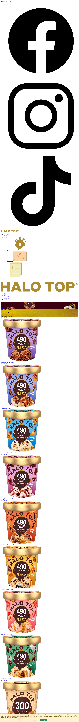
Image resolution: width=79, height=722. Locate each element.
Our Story (17, 250)
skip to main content (6, 1)
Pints (5, 294)
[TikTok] (41, 228)
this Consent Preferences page (54, 716)
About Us (6, 237)
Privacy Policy (5, 717)
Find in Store (7, 236)
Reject (35, 720)
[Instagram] (41, 153)
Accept (43, 720)
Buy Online (6, 234)
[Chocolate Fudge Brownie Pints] (39, 340)
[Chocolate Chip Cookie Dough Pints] (39, 431)
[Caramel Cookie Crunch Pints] (39, 568)
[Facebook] (41, 77)
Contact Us (17, 261)
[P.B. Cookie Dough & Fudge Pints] (39, 523)
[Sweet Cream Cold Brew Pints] (39, 657)
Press (14, 276)
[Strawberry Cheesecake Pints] (39, 612)
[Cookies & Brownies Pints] (39, 386)
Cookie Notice (14, 717)
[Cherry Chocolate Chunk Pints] (39, 477)
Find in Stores (4, 308)
